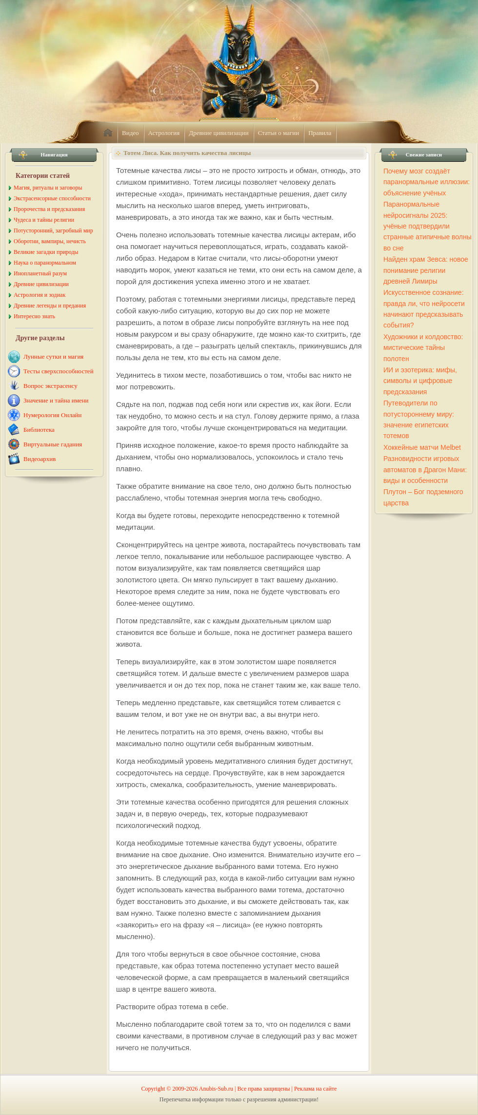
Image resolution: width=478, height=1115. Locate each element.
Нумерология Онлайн (52, 415)
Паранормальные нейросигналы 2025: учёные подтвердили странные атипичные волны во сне (427, 226)
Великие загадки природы (46, 252)
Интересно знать (34, 316)
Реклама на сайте (315, 1088)
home (108, 133)
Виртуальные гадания (52, 444)
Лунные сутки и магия (53, 356)
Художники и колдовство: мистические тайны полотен (423, 348)
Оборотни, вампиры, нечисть (50, 241)
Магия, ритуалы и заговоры (48, 187)
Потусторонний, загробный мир (53, 230)
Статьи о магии (278, 132)
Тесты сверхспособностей (58, 371)
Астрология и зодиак (39, 294)
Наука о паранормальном (45, 262)
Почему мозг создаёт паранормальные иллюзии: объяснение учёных (426, 182)
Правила (319, 132)
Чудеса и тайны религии (44, 219)
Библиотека (39, 429)
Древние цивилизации (218, 132)
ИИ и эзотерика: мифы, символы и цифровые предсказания (420, 381)
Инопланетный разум (40, 273)
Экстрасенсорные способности (52, 198)
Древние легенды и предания (50, 305)
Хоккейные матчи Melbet (422, 447)
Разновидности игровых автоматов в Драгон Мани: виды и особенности (425, 469)
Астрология (164, 132)
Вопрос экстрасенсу (50, 385)
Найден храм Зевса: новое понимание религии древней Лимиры (425, 270)
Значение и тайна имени (56, 400)
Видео (130, 132)
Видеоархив (39, 458)
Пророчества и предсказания (49, 209)
